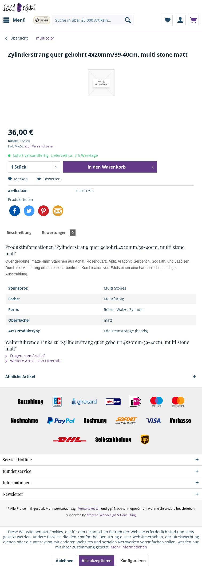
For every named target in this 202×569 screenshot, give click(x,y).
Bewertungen (59, 232)
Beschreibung (19, 232)
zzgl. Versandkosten (39, 146)
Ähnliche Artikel (20, 376)
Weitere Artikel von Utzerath (33, 360)
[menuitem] (14, 20)
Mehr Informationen (129, 546)
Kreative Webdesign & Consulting (111, 515)
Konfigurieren (133, 560)
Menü (14, 19)
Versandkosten (89, 508)
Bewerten (49, 178)
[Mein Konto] (180, 20)
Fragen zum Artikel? (25, 355)
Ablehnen (64, 560)
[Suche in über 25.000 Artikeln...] (93, 20)
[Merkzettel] (167, 20)
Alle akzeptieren (97, 560)
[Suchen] (127, 20)
